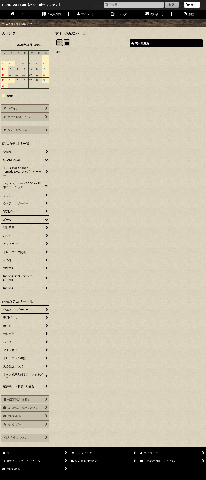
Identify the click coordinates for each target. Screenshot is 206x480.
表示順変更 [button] (140, 43)
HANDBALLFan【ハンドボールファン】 (31, 5)
